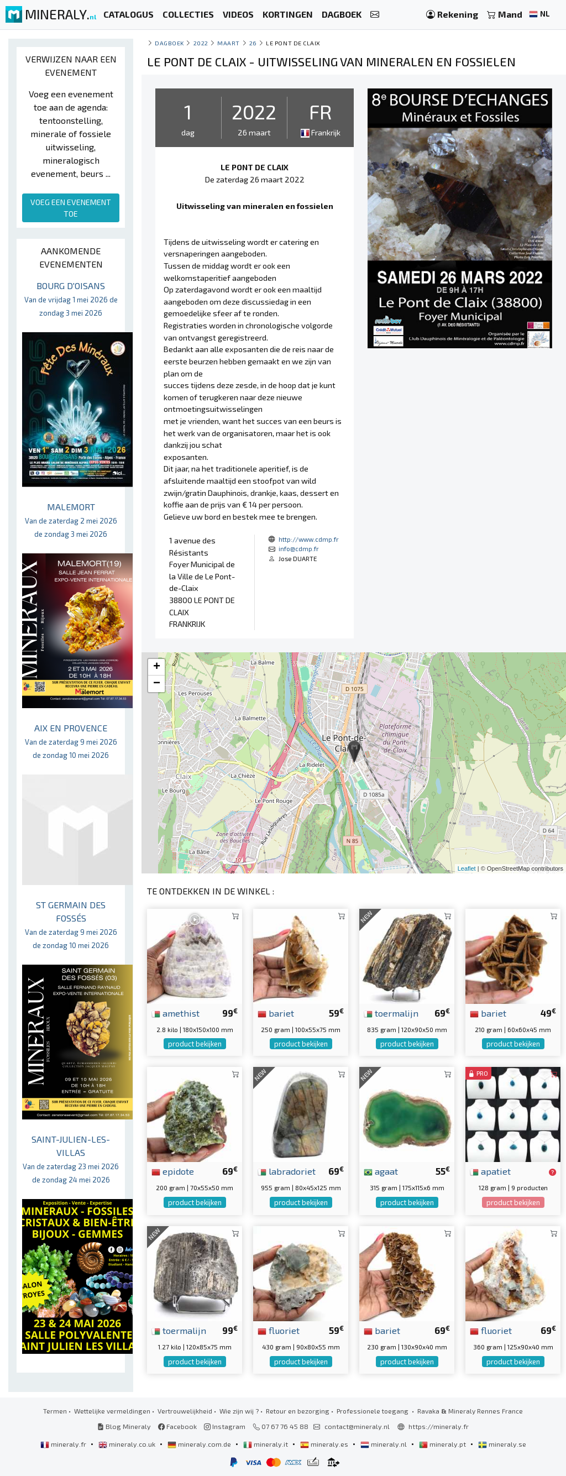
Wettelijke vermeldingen (112, 1411)
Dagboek (169, 42)
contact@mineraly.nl (357, 1426)
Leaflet (467, 868)
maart (228, 42)
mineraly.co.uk (127, 1444)
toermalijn (391, 1012)
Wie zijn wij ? (239, 1411)
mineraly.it (266, 1444)
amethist (175, 1012)
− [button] (156, 684)
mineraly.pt (443, 1444)
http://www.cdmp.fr (309, 539)
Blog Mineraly (124, 1426)
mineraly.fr (64, 1444)
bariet (276, 1012)
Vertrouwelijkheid (185, 1411)
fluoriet (279, 1330)
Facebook (177, 1426)
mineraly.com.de (200, 1444)
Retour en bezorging (297, 1411)
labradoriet (287, 1170)
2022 (200, 42)
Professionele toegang (373, 1411)
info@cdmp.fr (299, 548)
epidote (172, 1170)
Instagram (224, 1426)
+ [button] (156, 667)
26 (253, 42)
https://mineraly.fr (438, 1426)
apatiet (490, 1170)
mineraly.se (502, 1444)
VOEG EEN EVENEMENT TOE (70, 207)
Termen (55, 1411)
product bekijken (195, 1043)
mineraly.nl (384, 1444)
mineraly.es (325, 1444)
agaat (381, 1170)
